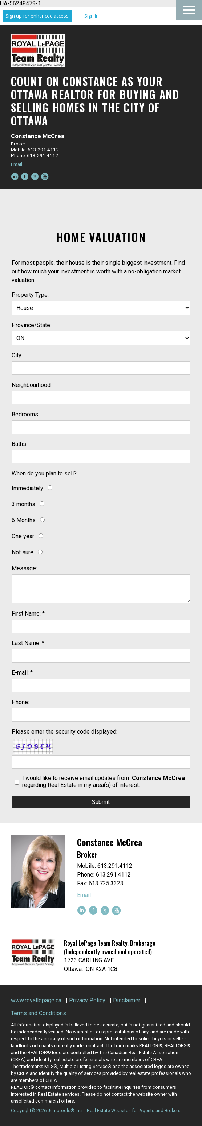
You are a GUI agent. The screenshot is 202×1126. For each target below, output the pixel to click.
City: (17, 355)
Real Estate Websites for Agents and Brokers (134, 1110)
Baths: (19, 443)
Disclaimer (126, 1000)
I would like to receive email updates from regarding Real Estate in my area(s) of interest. (104, 781)
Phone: (20, 702)
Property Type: (30, 294)
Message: (24, 568)
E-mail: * (22, 672)
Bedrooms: (25, 414)
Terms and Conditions (38, 1013)
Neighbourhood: (32, 384)
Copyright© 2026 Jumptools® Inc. (47, 1110)
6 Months (24, 520)
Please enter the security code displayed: (64, 731)
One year (23, 536)
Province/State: (31, 325)
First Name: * (28, 613)
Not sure (22, 552)
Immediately (27, 488)
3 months (23, 504)
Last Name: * (28, 643)
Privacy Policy (87, 1000)
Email (16, 164)
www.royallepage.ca (36, 1000)
